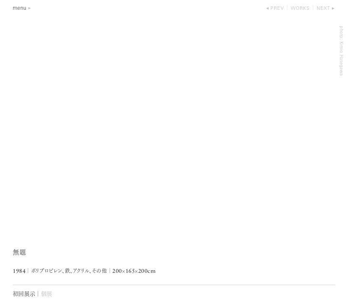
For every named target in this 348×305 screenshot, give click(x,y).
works (300, 8)
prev (277, 8)
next (323, 8)
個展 (47, 294)
